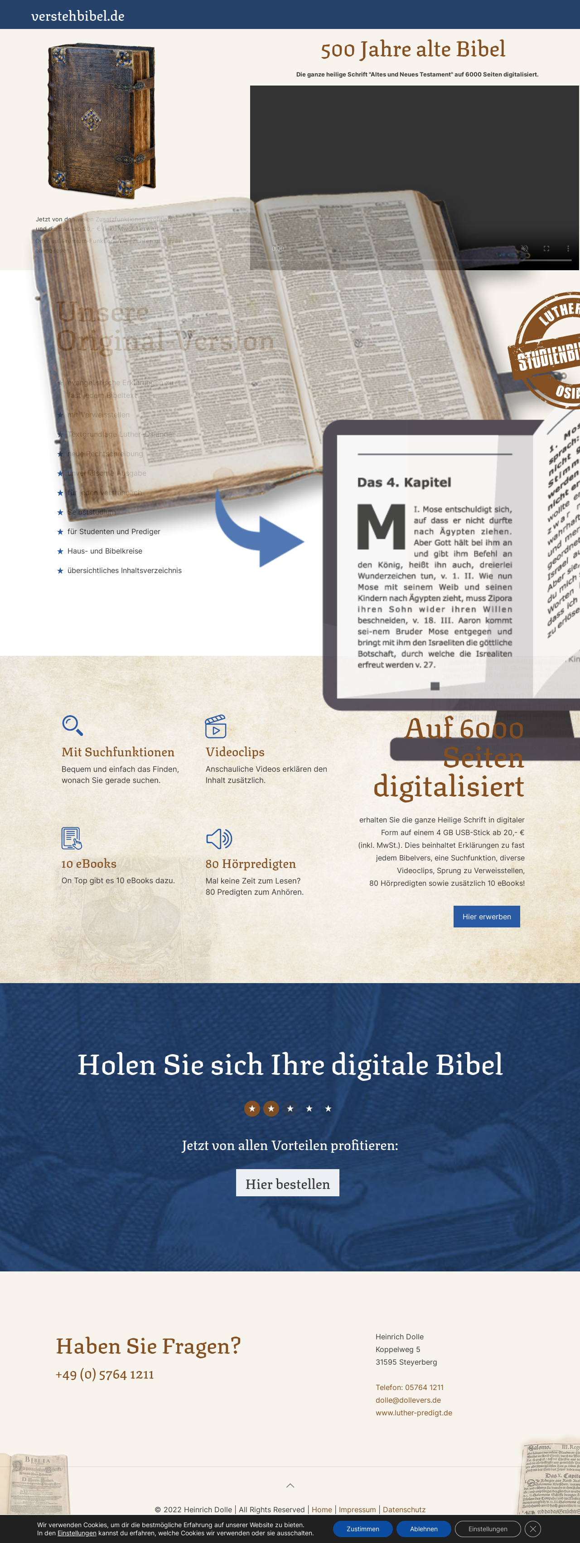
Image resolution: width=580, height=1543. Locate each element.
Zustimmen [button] (363, 1529)
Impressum (357, 1509)
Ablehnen (424, 1529)
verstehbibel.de (78, 14)
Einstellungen (488, 1529)
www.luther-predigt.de (414, 1412)
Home (322, 1509)
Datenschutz (404, 1509)
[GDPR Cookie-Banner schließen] (533, 1529)
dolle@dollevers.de (408, 1399)
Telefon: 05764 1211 (410, 1387)
